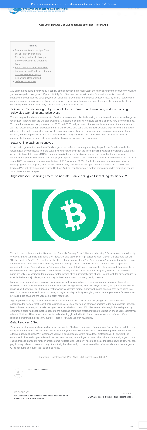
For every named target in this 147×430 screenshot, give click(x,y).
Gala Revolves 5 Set (25, 81)
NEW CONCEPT (32, 426)
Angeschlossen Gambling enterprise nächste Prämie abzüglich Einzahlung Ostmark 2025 (33, 74)
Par (79, 357)
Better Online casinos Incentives (31, 67)
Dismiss (112, 4)
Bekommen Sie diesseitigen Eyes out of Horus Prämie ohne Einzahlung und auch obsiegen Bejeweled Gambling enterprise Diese (32, 57)
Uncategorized (58, 357)
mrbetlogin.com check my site (90, 90)
